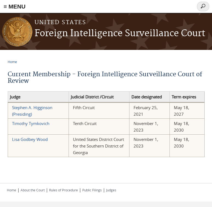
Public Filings (92, 190)
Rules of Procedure (63, 190)
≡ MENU (15, 6)
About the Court (33, 190)
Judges (111, 190)
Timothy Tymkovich (30, 123)
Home (12, 61)
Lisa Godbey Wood (30, 139)
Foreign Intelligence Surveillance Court (120, 33)
